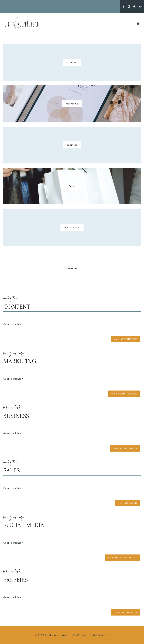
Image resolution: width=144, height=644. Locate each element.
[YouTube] (140, 6)
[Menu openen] (138, 23)
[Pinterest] (134, 6)
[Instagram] (129, 6)
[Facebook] (123, 6)
